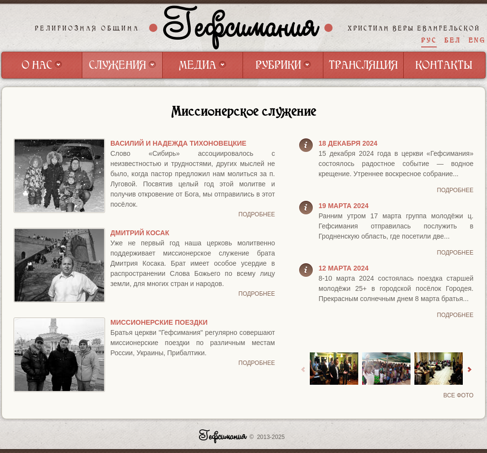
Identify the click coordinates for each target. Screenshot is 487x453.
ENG (477, 40)
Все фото (458, 395)
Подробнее (257, 214)
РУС (429, 40)
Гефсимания (241, 27)
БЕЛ (452, 40)
